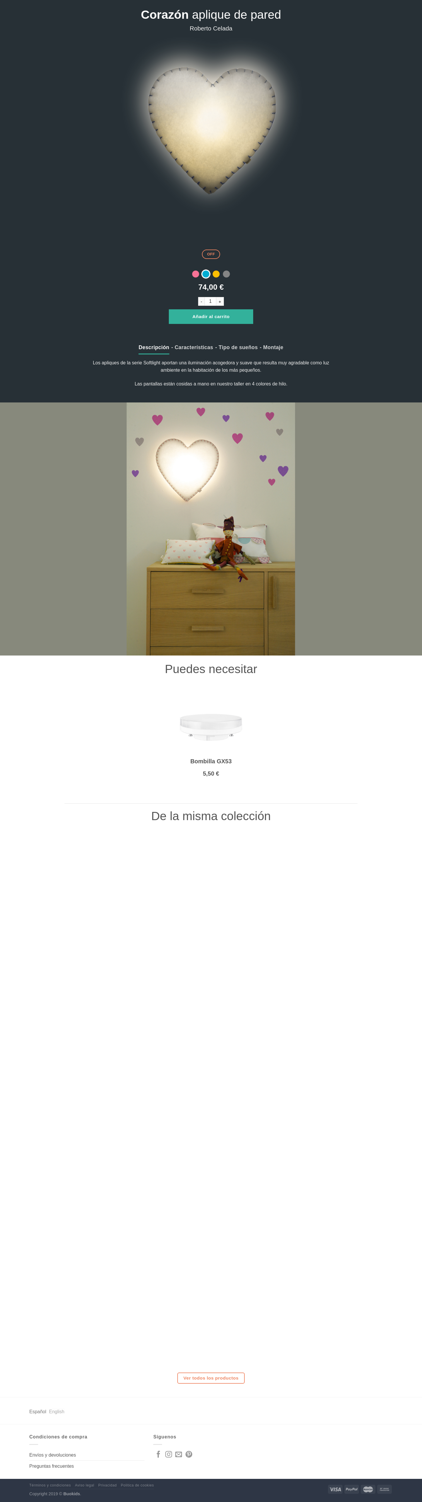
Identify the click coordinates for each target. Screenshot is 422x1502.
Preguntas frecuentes (51, 1466)
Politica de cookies (137, 1485)
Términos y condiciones (50, 1485)
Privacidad (107, 1485)
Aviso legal (84, 1485)
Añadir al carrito (211, 316)
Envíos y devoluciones (52, 1454)
